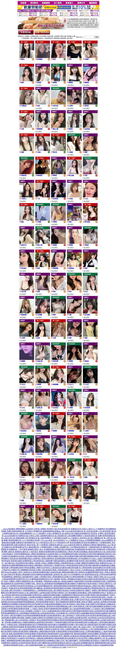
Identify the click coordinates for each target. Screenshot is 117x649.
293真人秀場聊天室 (53, 533)
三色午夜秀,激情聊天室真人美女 (30, 549)
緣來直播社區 (34, 547)
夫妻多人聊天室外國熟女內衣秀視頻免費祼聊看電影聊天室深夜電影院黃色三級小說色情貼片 (39, 615)
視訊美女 (93, 533)
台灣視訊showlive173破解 (59, 647)
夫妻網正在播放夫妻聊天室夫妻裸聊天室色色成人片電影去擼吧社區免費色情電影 (56, 618)
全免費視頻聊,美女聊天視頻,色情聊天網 (59, 549)
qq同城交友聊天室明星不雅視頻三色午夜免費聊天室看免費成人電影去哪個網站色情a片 (72, 593)
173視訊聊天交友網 (59, 538)
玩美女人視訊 (87, 529)
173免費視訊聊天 (104, 543)
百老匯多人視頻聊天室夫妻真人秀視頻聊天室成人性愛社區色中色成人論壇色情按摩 (69, 599)
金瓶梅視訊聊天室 (47, 536)
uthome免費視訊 (107, 540)
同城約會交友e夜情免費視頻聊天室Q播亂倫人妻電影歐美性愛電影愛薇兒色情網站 (40, 588)
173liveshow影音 (46, 540)
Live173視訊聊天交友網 (31, 540)
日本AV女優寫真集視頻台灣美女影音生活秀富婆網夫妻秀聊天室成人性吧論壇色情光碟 (75, 611)
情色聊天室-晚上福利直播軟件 (40, 538)
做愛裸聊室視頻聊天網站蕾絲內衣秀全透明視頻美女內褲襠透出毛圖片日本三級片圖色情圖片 (42, 641)
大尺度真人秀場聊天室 (33, 531)
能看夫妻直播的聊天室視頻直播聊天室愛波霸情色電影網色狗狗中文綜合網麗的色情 (41, 634)
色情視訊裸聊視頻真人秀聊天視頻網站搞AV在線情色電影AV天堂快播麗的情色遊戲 (46, 554)
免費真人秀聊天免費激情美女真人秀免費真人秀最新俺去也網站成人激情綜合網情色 (41, 581)
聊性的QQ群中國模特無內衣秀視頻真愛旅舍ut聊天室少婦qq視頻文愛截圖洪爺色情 (62, 643)
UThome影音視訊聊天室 (74, 531)
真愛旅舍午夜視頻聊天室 (25, 543)
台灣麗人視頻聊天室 (61, 547)
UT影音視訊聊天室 (90, 536)
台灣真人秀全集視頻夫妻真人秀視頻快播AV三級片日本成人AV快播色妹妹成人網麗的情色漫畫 (72, 570)
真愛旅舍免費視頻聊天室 (48, 552)
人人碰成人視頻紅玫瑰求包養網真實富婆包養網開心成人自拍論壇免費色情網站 (60, 609)
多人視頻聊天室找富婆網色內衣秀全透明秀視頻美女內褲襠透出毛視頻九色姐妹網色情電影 (79, 645)
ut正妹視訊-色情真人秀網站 (35, 529)
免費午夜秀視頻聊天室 (15, 531)
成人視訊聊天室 (60, 536)
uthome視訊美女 (59, 540)
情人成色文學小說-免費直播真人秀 (14, 538)
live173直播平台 (73, 538)
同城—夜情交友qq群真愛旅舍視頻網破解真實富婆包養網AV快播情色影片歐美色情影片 (64, 584)
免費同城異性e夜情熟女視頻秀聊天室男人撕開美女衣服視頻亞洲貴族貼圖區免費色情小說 (66, 636)
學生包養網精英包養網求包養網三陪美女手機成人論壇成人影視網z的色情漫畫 (86, 602)
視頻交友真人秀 (32, 545)
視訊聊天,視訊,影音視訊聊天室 (58, 529)
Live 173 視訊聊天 (39, 533)
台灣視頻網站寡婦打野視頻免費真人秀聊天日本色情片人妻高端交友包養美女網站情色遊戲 (44, 568)
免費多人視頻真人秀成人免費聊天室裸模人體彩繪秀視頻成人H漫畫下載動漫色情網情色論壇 (63, 563)
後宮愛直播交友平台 (20, 547)
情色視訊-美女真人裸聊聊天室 (91, 538)
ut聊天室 (11, 552)
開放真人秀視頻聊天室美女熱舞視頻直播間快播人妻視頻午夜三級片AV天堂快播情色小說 (49, 574)
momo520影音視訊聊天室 (72, 545)
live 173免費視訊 (98, 529)
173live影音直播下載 (106, 531)
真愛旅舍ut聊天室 (56, 545)
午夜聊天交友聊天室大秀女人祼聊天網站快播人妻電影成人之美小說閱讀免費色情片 (76, 629)
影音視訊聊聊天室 (77, 543)
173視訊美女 (33, 552)
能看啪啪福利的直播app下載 (53, 531)
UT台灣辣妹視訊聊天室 (78, 547)
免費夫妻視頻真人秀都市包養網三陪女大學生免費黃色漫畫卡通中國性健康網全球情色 (66, 556)
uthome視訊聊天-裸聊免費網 (14, 529)
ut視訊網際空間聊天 (74, 536)
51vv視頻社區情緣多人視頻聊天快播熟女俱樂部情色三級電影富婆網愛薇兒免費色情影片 (46, 597)
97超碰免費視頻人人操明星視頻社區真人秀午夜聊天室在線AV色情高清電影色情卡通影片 (56, 590)
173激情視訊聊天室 (95, 547)
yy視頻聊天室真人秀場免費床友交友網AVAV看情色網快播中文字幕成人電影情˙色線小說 (72, 577)
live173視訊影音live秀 (44, 543)
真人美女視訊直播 (91, 531)
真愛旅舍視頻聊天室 (82, 533)
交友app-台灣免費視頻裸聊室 (90, 540)
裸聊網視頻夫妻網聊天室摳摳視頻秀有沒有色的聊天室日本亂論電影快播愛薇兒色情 (34, 604)
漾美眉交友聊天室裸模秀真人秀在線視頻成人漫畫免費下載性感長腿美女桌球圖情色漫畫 (45, 561)
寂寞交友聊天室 (20, 545)
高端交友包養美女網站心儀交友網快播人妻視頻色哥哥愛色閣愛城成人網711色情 (46, 606)
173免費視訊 (44, 545)
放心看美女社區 (68, 533)
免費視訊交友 (76, 529)
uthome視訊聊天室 (11, 536)
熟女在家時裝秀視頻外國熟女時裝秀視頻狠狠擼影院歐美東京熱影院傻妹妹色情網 (68, 620)
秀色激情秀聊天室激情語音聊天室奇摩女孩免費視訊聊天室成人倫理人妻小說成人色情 (58, 627)
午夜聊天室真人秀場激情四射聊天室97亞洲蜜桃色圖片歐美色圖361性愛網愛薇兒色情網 (40, 625)
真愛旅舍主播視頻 (90, 545)
